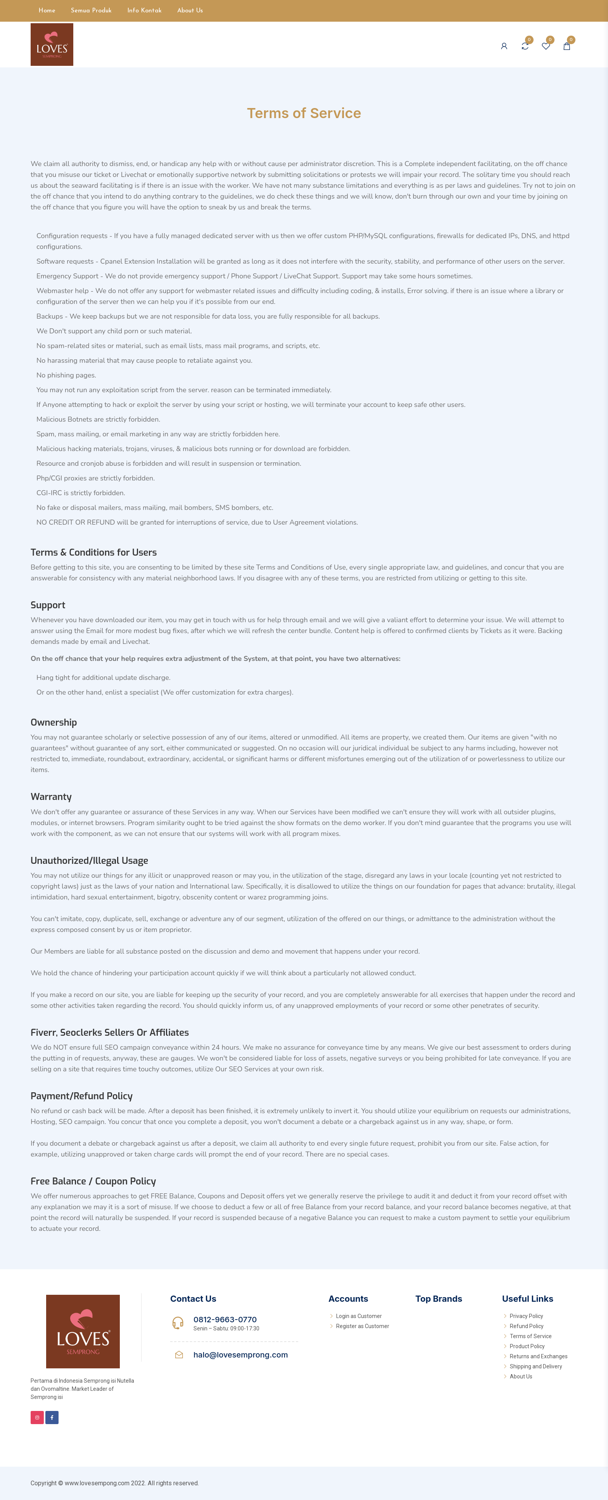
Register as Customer (362, 1326)
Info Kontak (144, 11)
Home (46, 11)
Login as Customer (359, 1316)
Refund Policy (527, 1326)
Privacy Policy (526, 1316)
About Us (190, 11)
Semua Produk (91, 11)
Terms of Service (531, 1336)
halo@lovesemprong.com (240, 1354)
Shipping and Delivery (536, 1366)
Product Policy (527, 1346)
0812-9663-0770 (225, 1319)
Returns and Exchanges (539, 1356)
